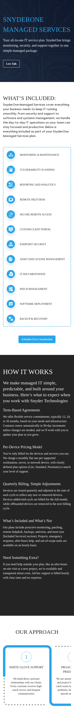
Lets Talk (11, 63)
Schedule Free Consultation (37, 339)
